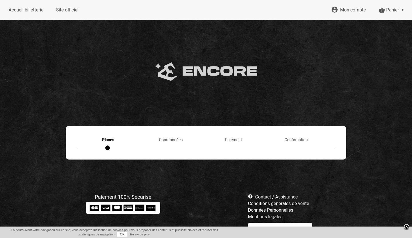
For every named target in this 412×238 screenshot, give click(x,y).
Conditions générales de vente (278, 203)
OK (122, 234)
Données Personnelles (270, 210)
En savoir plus (140, 234)
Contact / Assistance (276, 197)
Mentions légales (265, 216)
